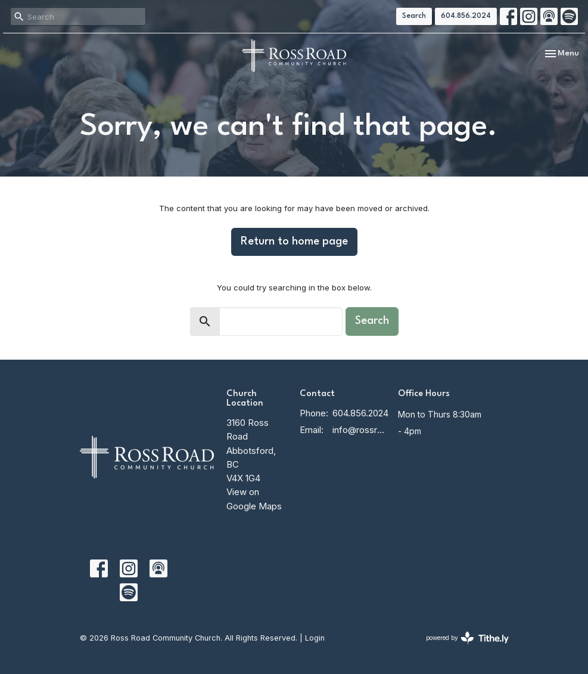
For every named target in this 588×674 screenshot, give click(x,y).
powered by (467, 638)
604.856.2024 (466, 16)
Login (315, 637)
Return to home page (294, 241)
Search (414, 16)
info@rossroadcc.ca (358, 429)
